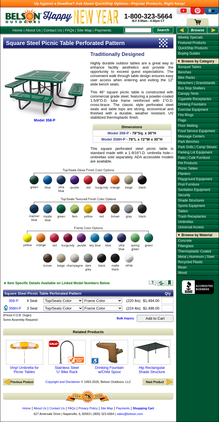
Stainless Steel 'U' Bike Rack (67, 357)
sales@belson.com (130, 414)
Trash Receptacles (192, 216)
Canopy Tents (188, 94)
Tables (183, 211)
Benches (184, 72)
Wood (182, 273)
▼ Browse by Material (195, 235)
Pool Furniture (188, 184)
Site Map (84, 30)
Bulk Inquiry (125, 318)
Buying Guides (189, 53)
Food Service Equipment (196, 131)
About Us (33, 30)
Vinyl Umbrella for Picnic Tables (24, 357)
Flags (182, 120)
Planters (184, 174)
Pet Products (187, 163)
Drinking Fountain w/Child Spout (109, 357)
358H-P (15, 308)
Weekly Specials (190, 37)
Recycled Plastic (190, 262)
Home (18, 30)
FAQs (69, 30)
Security (184, 195)
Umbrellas (185, 222)
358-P (14, 301)
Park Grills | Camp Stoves (197, 147)
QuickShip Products (192, 48)
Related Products (88, 332)
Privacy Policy (88, 408)
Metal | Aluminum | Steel (196, 257)
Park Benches (188, 142)
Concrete (185, 241)
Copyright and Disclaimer (62, 381)
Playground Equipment (195, 179)
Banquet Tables (189, 67)
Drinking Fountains (192, 104)
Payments (103, 30)
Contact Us (53, 30)
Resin (182, 267)
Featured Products (192, 43)
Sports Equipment (191, 206)
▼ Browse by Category (195, 61)
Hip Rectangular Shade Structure (152, 357)
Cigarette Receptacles (194, 99)
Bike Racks (186, 78)
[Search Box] (138, 30)
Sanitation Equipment (194, 190)
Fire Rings (185, 115)
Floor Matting (188, 126)
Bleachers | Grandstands (196, 83)
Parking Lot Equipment (195, 152)
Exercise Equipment (193, 110)
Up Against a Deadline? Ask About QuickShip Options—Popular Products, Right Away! (109, 3)
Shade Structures (191, 200)
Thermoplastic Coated (194, 251)
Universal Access (191, 227)
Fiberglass (185, 246)
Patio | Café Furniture (194, 158)
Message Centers (191, 136)
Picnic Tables (188, 168)
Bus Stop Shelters (191, 88)
